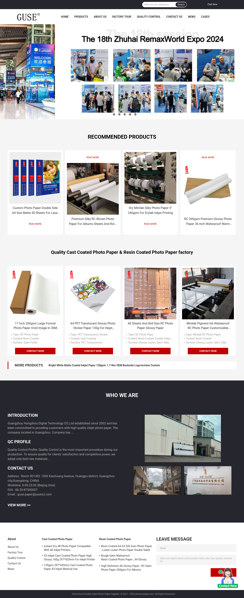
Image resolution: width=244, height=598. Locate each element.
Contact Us (174, 16)
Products (81, 16)
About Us (100, 16)
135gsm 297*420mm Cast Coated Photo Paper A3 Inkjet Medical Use (68, 567)
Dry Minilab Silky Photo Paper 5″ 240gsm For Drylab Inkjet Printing (150, 210)
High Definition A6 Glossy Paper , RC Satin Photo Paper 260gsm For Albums (126, 567)
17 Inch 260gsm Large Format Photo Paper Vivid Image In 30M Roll (35, 326)
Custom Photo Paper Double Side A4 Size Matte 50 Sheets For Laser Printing (35, 210)
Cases (205, 16)
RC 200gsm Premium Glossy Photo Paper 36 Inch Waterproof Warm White (208, 221)
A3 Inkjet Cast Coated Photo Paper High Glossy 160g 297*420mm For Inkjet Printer (69, 557)
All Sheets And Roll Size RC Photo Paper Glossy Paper (150, 326)
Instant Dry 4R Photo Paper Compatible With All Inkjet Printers (67, 548)
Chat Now (212, 4)
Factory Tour (121, 16)
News (191, 16)
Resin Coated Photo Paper (115, 539)
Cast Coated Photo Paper (57, 539)
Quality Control (149, 16)
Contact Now (35, 351)
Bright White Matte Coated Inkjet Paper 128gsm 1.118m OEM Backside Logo (94, 365)
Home (65, 16)
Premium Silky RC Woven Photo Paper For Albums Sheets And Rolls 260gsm (93, 221)
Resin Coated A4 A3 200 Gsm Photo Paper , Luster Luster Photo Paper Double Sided (126, 548)
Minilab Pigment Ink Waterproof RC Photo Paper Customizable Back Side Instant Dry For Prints (208, 326)
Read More (35, 224)
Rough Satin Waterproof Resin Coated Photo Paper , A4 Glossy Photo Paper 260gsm (124, 558)
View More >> (19, 505)
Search (181, 4)
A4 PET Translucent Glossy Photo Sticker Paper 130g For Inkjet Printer (92, 326)
